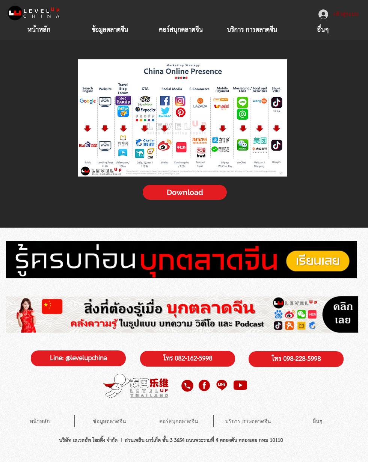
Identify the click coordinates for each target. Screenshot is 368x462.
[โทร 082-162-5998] (187, 359)
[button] (251, 29)
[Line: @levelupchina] (78, 358)
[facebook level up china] (204, 385)
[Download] (185, 192)
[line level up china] (222, 385)
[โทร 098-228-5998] (296, 359)
